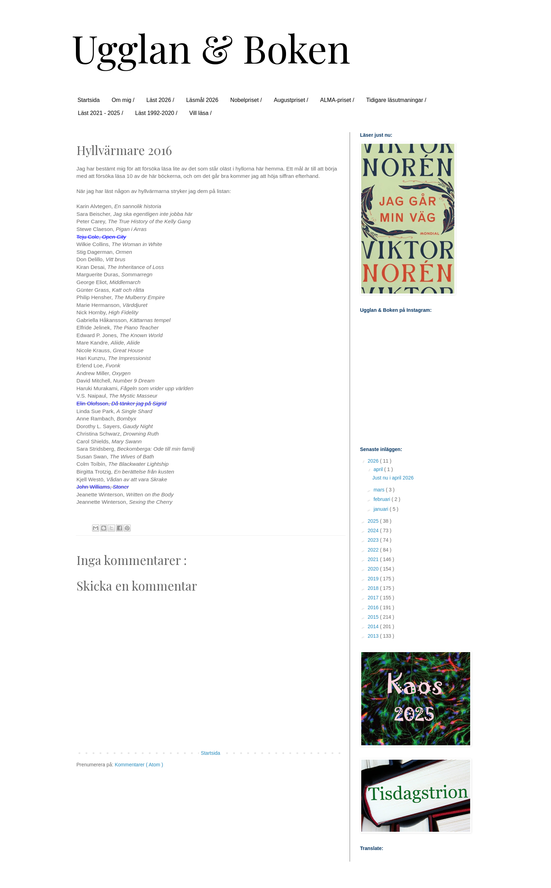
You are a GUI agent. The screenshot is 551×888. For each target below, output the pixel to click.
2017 (374, 597)
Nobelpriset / (246, 100)
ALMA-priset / (337, 100)
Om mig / (123, 100)
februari (382, 499)
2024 (374, 530)
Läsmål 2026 (202, 100)
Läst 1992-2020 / (156, 113)
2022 (374, 550)
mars (380, 490)
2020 (374, 569)
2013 (374, 636)
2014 (374, 626)
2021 (374, 559)
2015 (374, 617)
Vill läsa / (200, 113)
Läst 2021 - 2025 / (100, 113)
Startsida (89, 100)
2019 (374, 578)
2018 (374, 588)
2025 (374, 521)
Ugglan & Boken (211, 47)
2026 (374, 461)
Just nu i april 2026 (393, 478)
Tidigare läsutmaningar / (396, 100)
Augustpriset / (291, 100)
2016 (374, 607)
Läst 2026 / (160, 100)
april (379, 469)
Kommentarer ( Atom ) (139, 764)
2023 (374, 540)
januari (382, 509)
